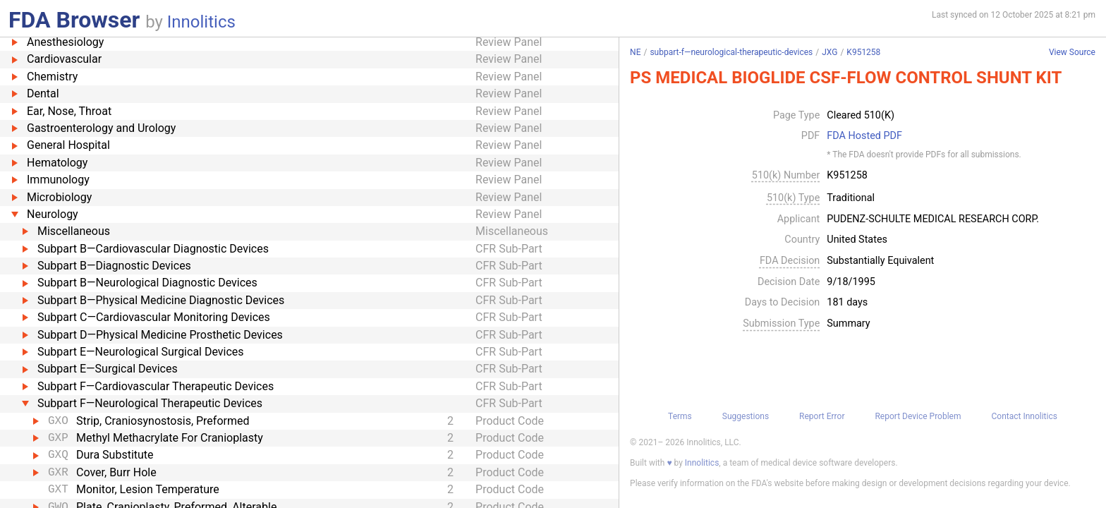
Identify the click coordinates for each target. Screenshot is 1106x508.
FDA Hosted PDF (864, 136)
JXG (829, 52)
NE (635, 52)
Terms (680, 416)
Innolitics (201, 22)
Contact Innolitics (1024, 416)
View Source (1072, 52)
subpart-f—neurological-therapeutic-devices (731, 52)
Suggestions (745, 416)
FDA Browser (74, 19)
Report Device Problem (918, 416)
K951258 (863, 52)
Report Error (821, 416)
